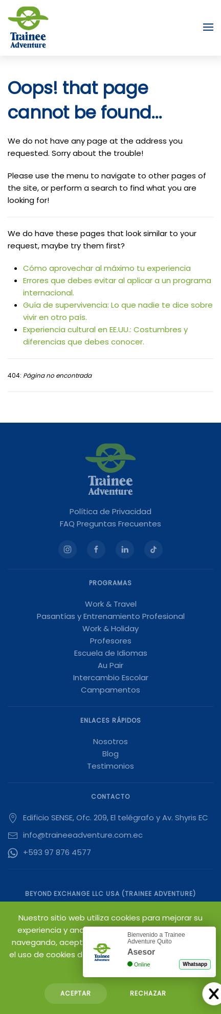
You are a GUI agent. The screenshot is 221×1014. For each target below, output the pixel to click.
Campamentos (110, 689)
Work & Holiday (110, 628)
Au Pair (110, 665)
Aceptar (75, 993)
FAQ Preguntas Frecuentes (110, 523)
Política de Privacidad (110, 511)
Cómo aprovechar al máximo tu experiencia (107, 268)
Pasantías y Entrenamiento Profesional (111, 616)
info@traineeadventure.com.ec (83, 834)
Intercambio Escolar (110, 677)
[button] (208, 27)
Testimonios (110, 765)
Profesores (110, 640)
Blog (110, 753)
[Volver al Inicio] (28, 27)
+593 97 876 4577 (57, 852)
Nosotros (110, 741)
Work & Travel (111, 603)
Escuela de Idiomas (110, 653)
